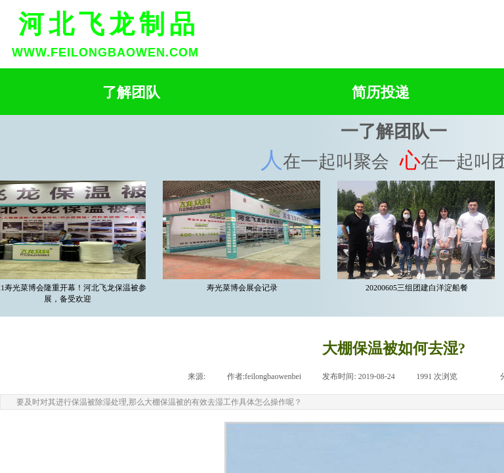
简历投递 (381, 92)
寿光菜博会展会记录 (244, 287)
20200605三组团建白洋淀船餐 (419, 287)
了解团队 (131, 92)
